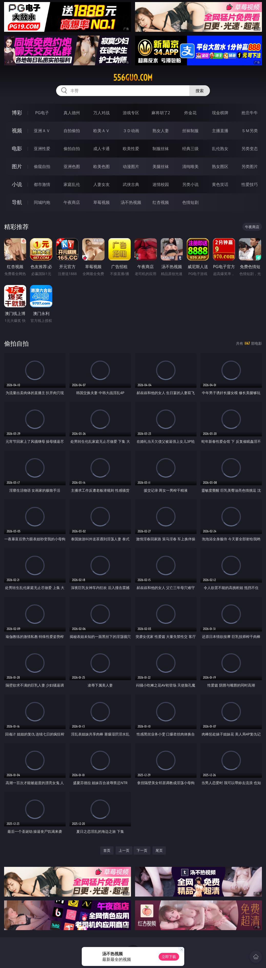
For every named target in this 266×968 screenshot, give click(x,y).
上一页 (124, 850)
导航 (17, 202)
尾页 (159, 850)
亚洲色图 (72, 166)
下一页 (142, 850)
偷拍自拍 (72, 148)
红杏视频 (160, 202)
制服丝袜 (160, 148)
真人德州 (72, 112)
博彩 (17, 112)
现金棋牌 (220, 112)
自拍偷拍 (72, 130)
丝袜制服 (190, 130)
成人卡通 (101, 148)
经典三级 (190, 148)
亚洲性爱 (42, 148)
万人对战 (101, 112)
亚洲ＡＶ (42, 130)
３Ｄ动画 (131, 130)
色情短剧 (190, 202)
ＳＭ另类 (249, 130)
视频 (17, 130)
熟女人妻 (160, 130)
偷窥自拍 (42, 166)
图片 (17, 166)
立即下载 (169, 956)
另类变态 (249, 148)
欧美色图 (101, 166)
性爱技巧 (249, 184)
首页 (106, 850)
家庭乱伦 (72, 184)
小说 (17, 184)
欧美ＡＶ (101, 130)
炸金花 (190, 112)
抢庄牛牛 (249, 112)
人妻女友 (101, 184)
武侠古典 (131, 184)
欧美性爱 (131, 148)
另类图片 (249, 166)
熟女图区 (220, 166)
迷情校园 (160, 184)
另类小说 (190, 184)
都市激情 (42, 184)
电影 (17, 148)
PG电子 (42, 112)
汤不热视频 (131, 202)
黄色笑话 (220, 184)
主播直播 (220, 130)
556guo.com (132, 77)
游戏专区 (131, 112)
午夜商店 (72, 202)
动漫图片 (131, 166)
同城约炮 (42, 202)
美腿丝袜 (160, 166)
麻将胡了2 (160, 112)
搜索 (200, 90)
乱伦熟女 (220, 148)
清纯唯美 (190, 166)
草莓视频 (101, 202)
